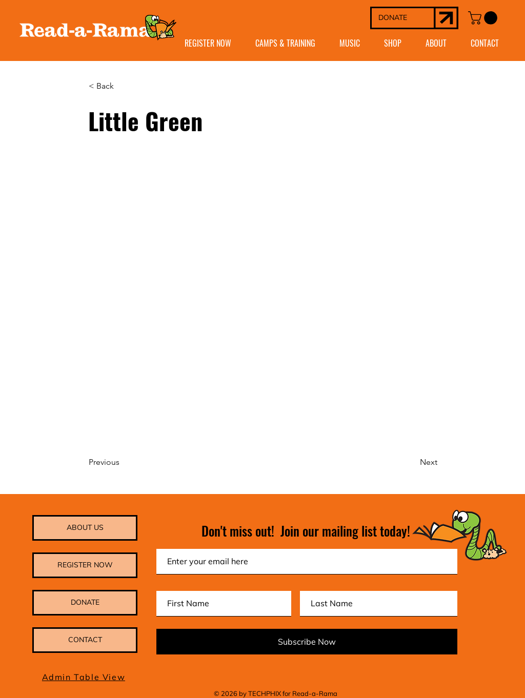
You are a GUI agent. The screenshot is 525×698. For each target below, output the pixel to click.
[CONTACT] (84, 640)
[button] (484, 18)
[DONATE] (402, 18)
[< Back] (122, 86)
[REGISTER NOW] (84, 565)
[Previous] (122, 462)
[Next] (411, 462)
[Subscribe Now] (306, 641)
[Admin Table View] (84, 677)
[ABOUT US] (84, 528)
